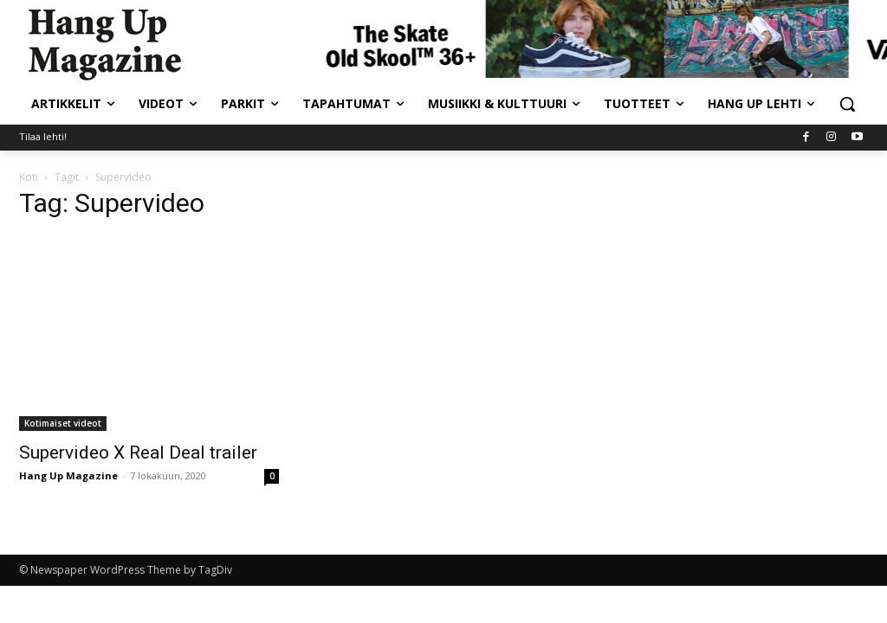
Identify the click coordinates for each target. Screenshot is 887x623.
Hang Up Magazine (68, 475)
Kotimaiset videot (62, 423)
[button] (847, 104)
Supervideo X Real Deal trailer (138, 452)
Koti (28, 177)
